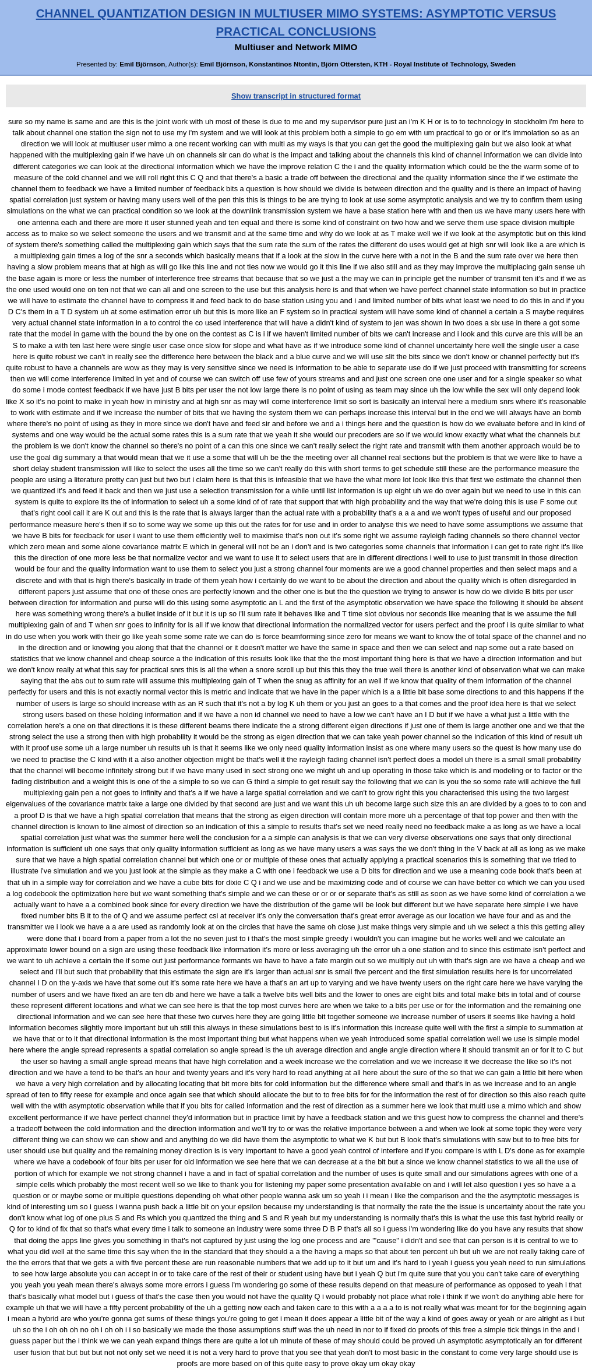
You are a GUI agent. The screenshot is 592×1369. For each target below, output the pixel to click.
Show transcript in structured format (296, 96)
